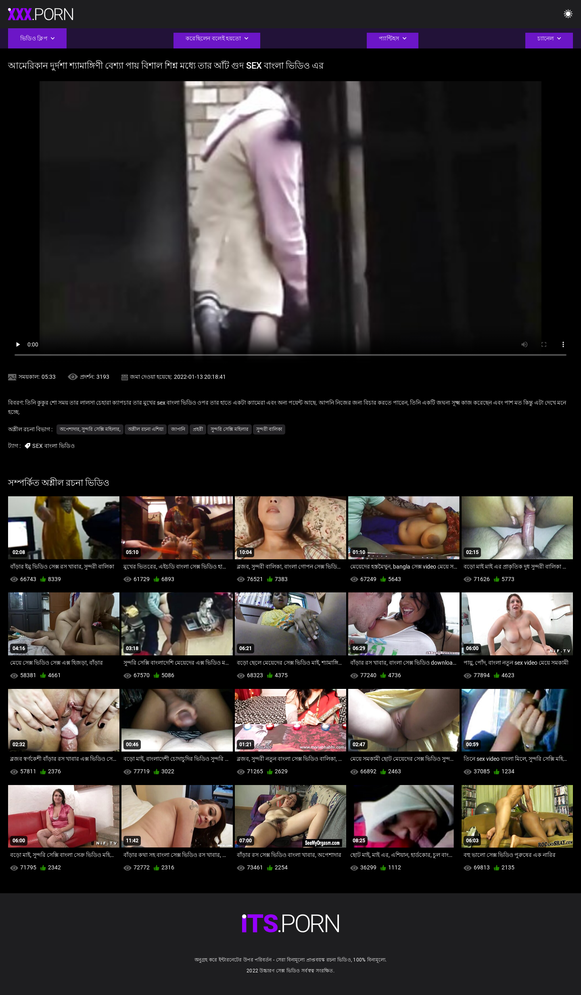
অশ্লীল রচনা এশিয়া (145, 429)
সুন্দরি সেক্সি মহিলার (230, 429)
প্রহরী (198, 429)
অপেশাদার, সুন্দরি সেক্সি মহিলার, (90, 429)
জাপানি (178, 429)
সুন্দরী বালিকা (269, 429)
